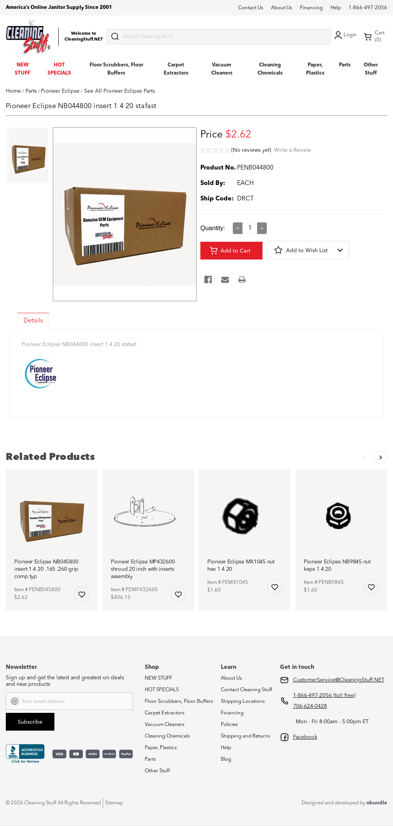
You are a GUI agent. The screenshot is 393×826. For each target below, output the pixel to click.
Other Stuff (157, 770)
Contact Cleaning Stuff (246, 689)
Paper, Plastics (161, 747)
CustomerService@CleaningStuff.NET (339, 680)
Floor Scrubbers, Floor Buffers (179, 701)
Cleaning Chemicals (167, 736)
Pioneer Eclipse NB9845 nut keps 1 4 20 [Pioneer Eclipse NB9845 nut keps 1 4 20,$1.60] (337, 565)
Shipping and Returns (245, 736)
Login (345, 35)
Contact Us (250, 7)
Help (335, 7)
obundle (376, 803)
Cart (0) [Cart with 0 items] (374, 36)
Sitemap (114, 803)
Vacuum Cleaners (165, 724)
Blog (226, 759)
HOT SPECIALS (162, 689)
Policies (229, 724)
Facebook (305, 737)
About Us (281, 7)
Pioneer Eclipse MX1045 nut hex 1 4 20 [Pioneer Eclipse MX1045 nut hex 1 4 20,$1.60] (240, 565)
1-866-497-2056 (368, 7)
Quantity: (212, 228)
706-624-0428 (310, 706)
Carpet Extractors (165, 713)
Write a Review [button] (292, 150)
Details (33, 321)
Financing (311, 7)
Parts (345, 65)
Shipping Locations (243, 701)
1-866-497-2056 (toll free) (324, 695)
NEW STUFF (158, 678)
